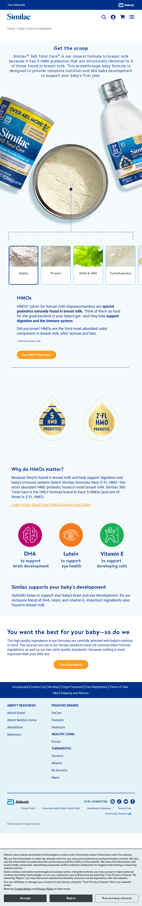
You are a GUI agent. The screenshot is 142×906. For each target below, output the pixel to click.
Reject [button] (71, 898)
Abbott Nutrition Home (21, 793)
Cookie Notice (23, 889)
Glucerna (57, 828)
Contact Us (38, 760)
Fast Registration (96, 760)
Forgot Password (72, 760)
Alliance (57, 836)
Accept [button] (25, 898)
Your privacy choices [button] (117, 898)
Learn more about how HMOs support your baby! (51, 541)
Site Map (53, 760)
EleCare (56, 785)
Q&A (55, 766)
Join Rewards (16, 5)
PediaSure (58, 800)
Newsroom (14, 807)
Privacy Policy (45, 889)
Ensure (56, 814)
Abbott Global (16, 785)
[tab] (23, 302)
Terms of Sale (119, 760)
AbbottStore (15, 800)
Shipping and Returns (74, 766)
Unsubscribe (20, 760)
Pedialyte (58, 793)
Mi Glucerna (59, 843)
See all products (71, 737)
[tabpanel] (71, 363)
